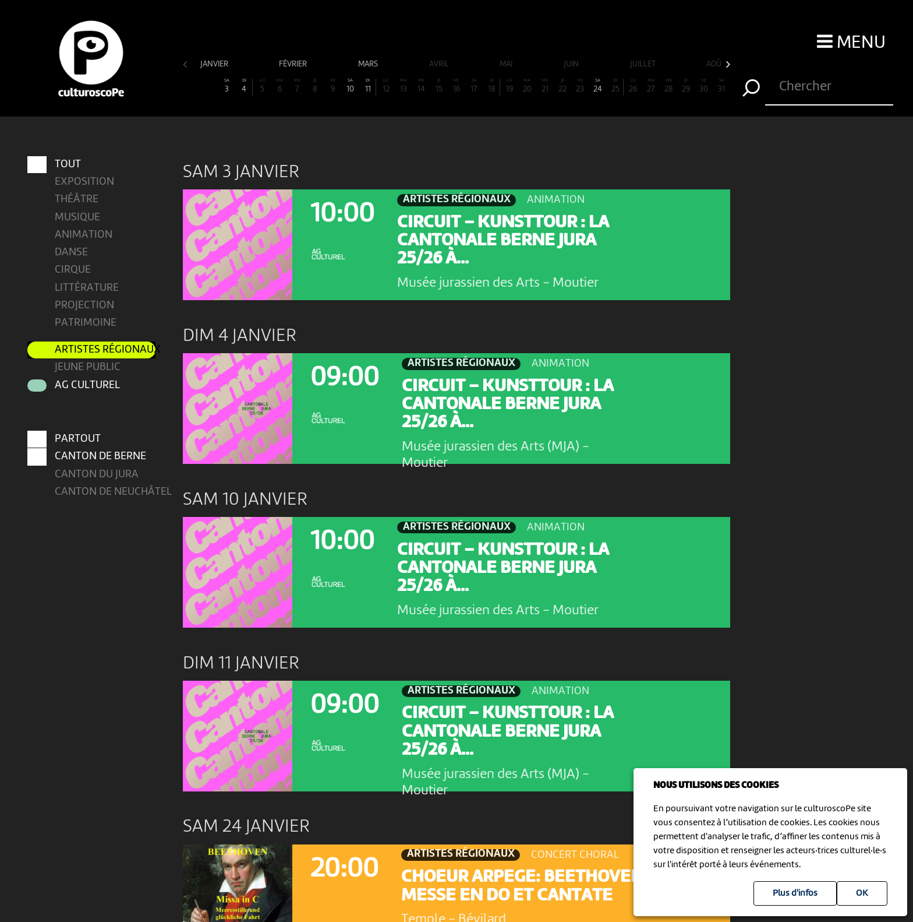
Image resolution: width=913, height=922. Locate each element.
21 (545, 86)
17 (474, 86)
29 (686, 86)
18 (492, 86)
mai (507, 64)
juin (572, 64)
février (294, 64)
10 (350, 86)
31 (721, 86)
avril (440, 64)
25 (615, 86)
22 (562, 86)
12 (385, 86)
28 (668, 86)
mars (369, 64)
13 (403, 86)
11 (368, 86)
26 (633, 86)
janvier (215, 64)
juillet (643, 64)
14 (421, 86)
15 (438, 86)
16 (456, 86)
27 (651, 86)
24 (598, 86)
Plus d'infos (795, 893)
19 (509, 86)
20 (527, 86)
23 (580, 86)
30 (704, 86)
